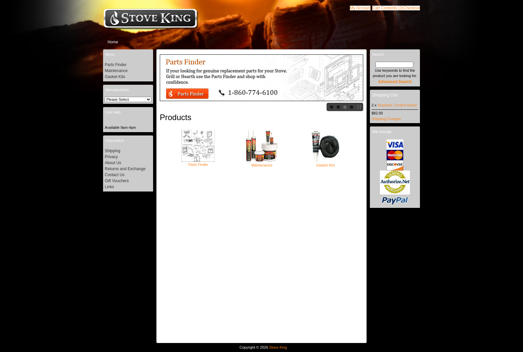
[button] (387, 8)
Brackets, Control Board (397, 105)
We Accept (381, 131)
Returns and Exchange (125, 168)
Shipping (112, 150)
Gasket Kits (325, 163)
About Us (113, 162)
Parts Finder (198, 162)
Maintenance (262, 163)
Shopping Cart (385, 95)
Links (109, 187)
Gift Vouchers (117, 181)
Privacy (111, 156)
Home (112, 42)
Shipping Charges (386, 119)
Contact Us (114, 174)
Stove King (278, 347)
